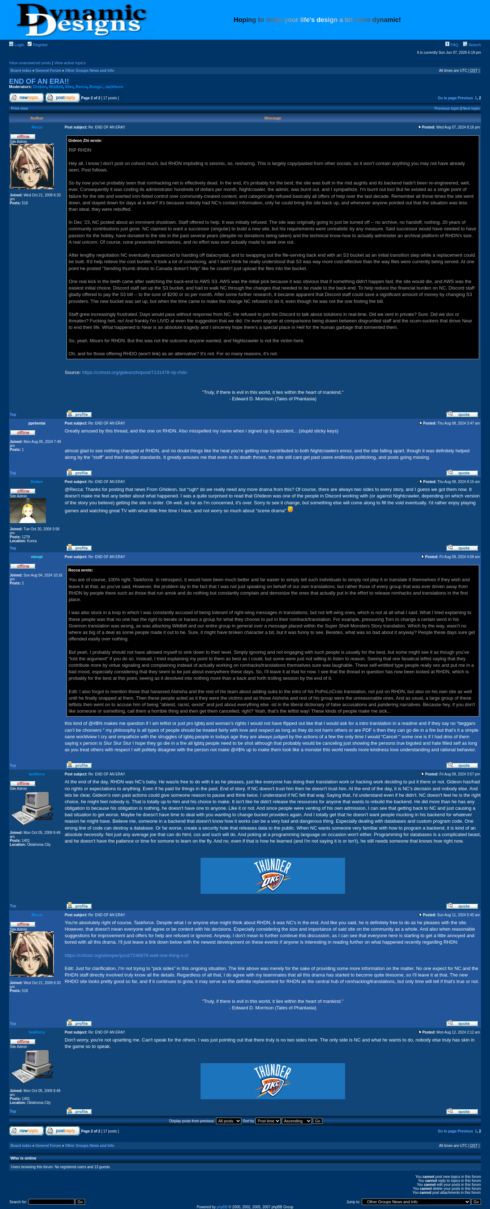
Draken (40, 86)
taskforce (114, 86)
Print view (19, 108)
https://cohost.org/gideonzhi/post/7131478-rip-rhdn (134, 372)
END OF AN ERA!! (39, 81)
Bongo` (96, 86)
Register (37, 45)
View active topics (70, 63)
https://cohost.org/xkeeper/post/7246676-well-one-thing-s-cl (126, 955)
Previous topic (447, 108)
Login (16, 45)
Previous (465, 98)
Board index (20, 71)
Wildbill (56, 86)
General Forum (48, 71)
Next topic (471, 108)
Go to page (447, 98)
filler (69, 86)
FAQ (452, 45)
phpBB (222, 1207)
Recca (81, 86)
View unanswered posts (30, 63)
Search (472, 45)
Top (13, 415)
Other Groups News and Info (89, 71)
